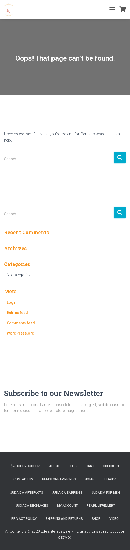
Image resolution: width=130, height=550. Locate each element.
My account (67, 506)
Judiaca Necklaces (31, 506)
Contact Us (23, 479)
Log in (12, 302)
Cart (90, 466)
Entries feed (17, 313)
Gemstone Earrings (59, 479)
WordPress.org (20, 333)
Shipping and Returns (64, 519)
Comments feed (21, 323)
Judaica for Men (105, 492)
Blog (73, 466)
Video (114, 519)
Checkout (111, 466)
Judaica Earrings (67, 492)
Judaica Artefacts (26, 492)
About (54, 466)
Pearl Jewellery (101, 506)
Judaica (110, 479)
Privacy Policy (24, 519)
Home (89, 479)
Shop (96, 519)
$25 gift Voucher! (25, 466)
